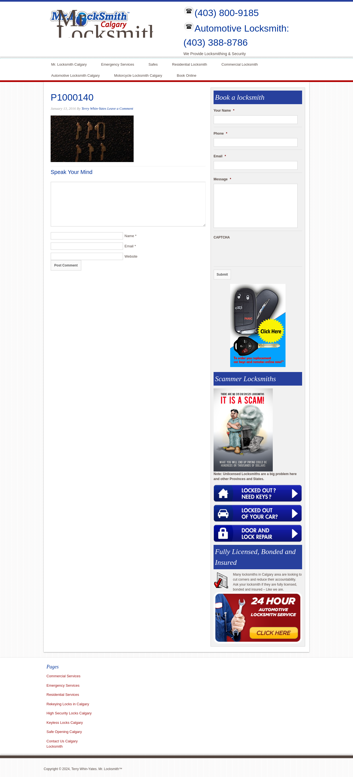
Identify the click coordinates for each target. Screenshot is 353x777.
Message (222, 179)
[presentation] (256, 253)
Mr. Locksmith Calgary (69, 63)
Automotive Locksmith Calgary (75, 75)
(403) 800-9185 (226, 12)
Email (129, 246)
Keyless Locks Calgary (64, 722)
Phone (220, 133)
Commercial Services (63, 676)
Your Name (224, 110)
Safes (153, 63)
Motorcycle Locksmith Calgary (138, 75)
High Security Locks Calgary (69, 713)
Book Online (186, 75)
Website (130, 256)
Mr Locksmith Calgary (108, 33)
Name (129, 236)
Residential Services (62, 695)
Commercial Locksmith (240, 63)
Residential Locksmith (189, 63)
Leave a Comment (120, 108)
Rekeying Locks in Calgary (67, 704)
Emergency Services (118, 63)
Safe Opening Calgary (64, 732)
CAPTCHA (222, 237)
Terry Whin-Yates (94, 108)
